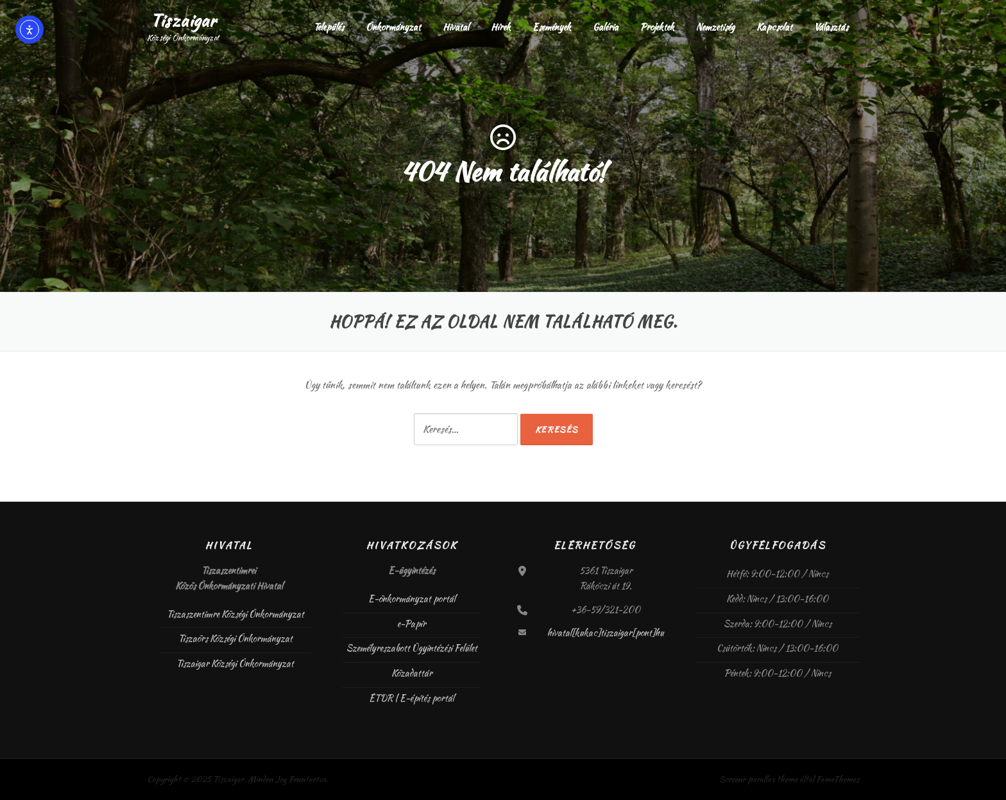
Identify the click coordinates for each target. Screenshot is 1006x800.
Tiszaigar (183, 20)
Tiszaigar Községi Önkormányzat (235, 663)
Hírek (501, 27)
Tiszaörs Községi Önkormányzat (235, 638)
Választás (831, 27)
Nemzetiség (715, 27)
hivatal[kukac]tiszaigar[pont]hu (605, 632)
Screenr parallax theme (758, 779)
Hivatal (456, 27)
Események (552, 27)
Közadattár (411, 673)
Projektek (657, 27)
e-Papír (411, 623)
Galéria (605, 27)
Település (329, 27)
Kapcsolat (774, 27)
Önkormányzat (393, 27)
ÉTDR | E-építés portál (411, 698)
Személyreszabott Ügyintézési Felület (411, 648)
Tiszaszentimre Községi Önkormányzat (235, 614)
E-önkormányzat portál (412, 598)
